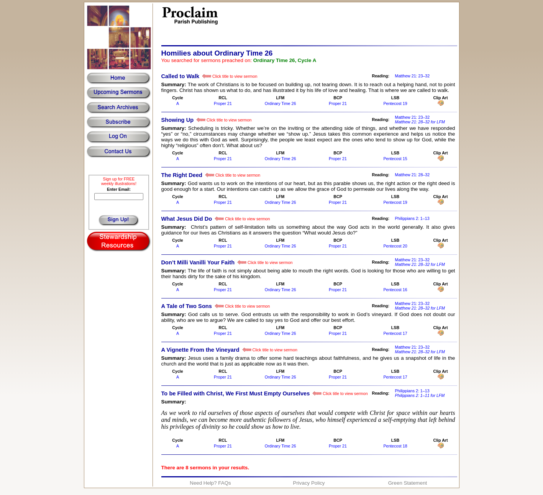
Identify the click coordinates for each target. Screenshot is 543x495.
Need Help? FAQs (210, 483)
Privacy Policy (309, 483)
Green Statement (407, 483)
